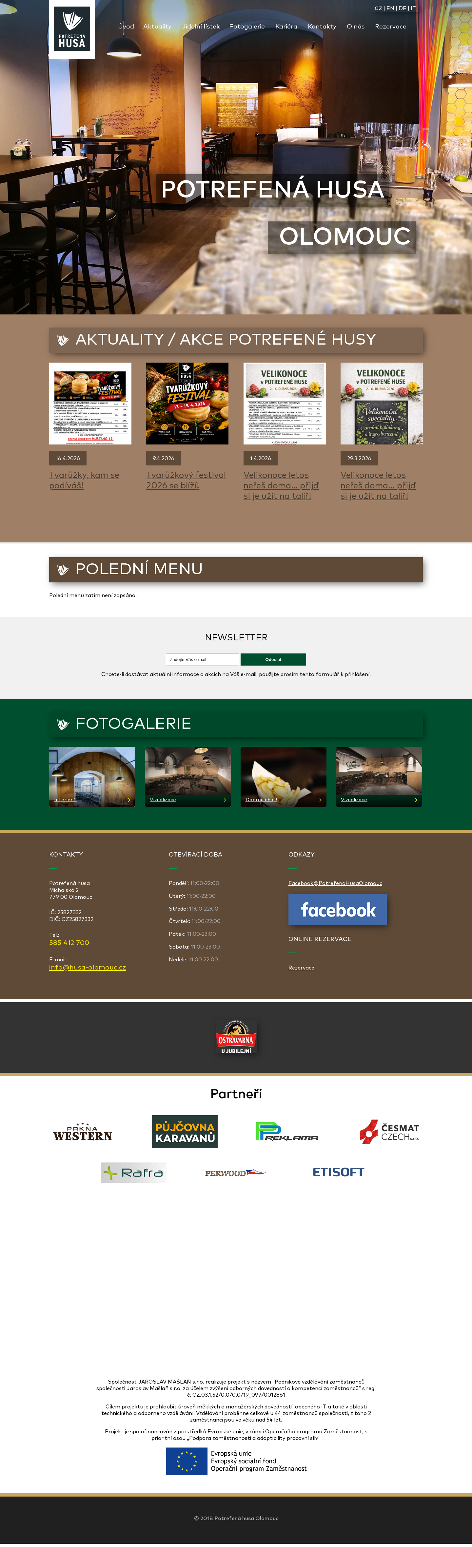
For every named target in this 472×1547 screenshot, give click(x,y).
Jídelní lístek (201, 27)
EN (390, 8)
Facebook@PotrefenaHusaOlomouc (335, 883)
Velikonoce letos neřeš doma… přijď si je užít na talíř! (281, 485)
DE (402, 8)
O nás (355, 27)
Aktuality (157, 27)
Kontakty (322, 27)
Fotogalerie (247, 27)
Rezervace (390, 27)
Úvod (126, 27)
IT (413, 8)
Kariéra (286, 27)
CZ (378, 8)
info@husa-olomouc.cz (87, 967)
